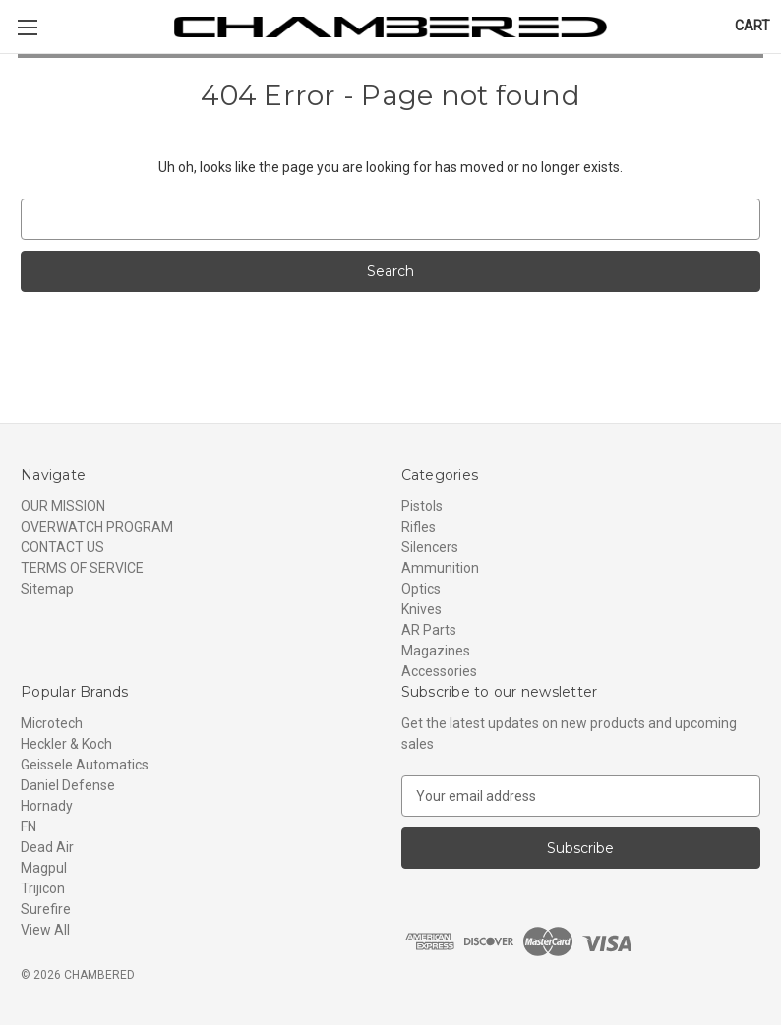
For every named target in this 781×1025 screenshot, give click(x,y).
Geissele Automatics (85, 764)
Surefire (46, 909)
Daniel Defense (68, 785)
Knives (421, 609)
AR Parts (428, 630)
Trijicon (43, 888)
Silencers (429, 547)
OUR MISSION (63, 506)
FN (28, 826)
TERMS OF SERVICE (82, 568)
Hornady (47, 806)
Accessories (439, 671)
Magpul (44, 868)
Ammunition (440, 568)
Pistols (422, 506)
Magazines (435, 650)
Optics (421, 589)
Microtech (52, 723)
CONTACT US (62, 547)
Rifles (418, 527)
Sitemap (47, 589)
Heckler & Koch (66, 744)
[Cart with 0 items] (752, 26)
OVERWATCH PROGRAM (97, 527)
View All (45, 930)
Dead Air (47, 847)
